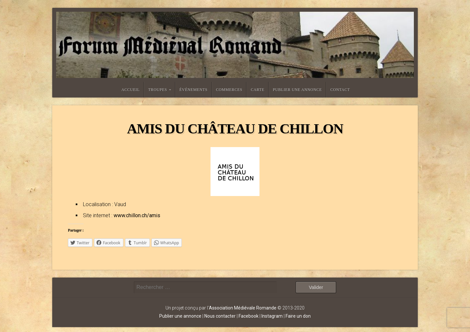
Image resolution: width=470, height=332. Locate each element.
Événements (194, 89)
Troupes (157, 89)
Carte (257, 89)
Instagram (272, 316)
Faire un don (298, 316)
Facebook (248, 316)
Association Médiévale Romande (242, 307)
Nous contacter (220, 316)
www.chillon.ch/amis (137, 215)
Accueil (130, 89)
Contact (340, 89)
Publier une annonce (297, 89)
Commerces (229, 89)
